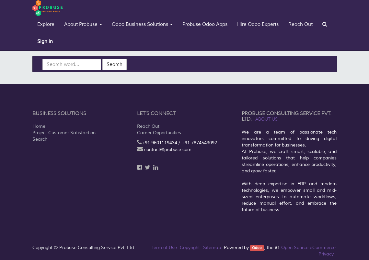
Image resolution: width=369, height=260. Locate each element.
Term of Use (164, 247)
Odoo (257, 248)
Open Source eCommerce (308, 247)
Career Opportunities (159, 132)
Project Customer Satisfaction (64, 132)
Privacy (326, 254)
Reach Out (148, 126)
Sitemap (212, 247)
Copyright (190, 247)
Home (38, 126)
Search (114, 64)
